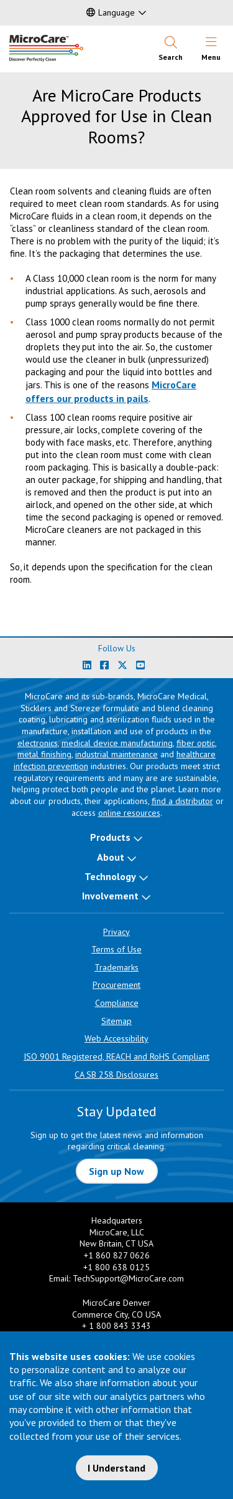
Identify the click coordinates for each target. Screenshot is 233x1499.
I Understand (116, 1468)
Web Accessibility (116, 1038)
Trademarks (116, 967)
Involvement (110, 895)
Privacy (116, 931)
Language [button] (110, 12)
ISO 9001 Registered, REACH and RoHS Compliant (116, 1056)
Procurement (116, 984)
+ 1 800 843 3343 (116, 1325)
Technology (110, 876)
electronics (37, 743)
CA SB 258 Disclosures (116, 1074)
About (110, 857)
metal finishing (44, 754)
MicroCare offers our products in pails (110, 391)
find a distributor (182, 801)
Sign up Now (116, 1171)
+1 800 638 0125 (116, 1267)
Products (110, 837)
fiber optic (195, 743)
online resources (129, 812)
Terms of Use (116, 949)
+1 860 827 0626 (117, 1255)
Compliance (117, 1002)
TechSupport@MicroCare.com (128, 1278)
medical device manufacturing (117, 743)
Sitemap (116, 1021)
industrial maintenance (116, 754)
